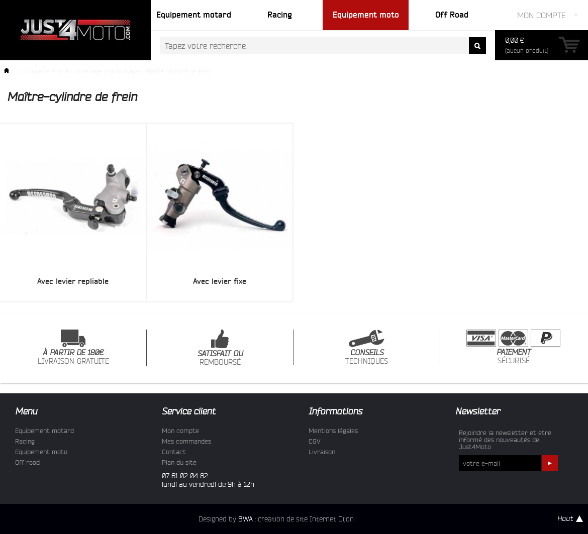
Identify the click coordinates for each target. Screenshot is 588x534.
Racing (25, 441)
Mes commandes (186, 441)
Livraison (322, 451)
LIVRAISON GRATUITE (73, 347)
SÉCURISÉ (513, 347)
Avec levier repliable (73, 281)
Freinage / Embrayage (108, 71)
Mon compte (180, 430)
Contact (174, 451)
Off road (27, 462)
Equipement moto (47, 71)
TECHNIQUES (366, 347)
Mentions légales (333, 430)
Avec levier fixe (219, 281)
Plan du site (179, 462)
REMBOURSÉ (220, 348)
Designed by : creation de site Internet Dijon (276, 519)
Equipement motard (44, 430)
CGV (315, 441)
